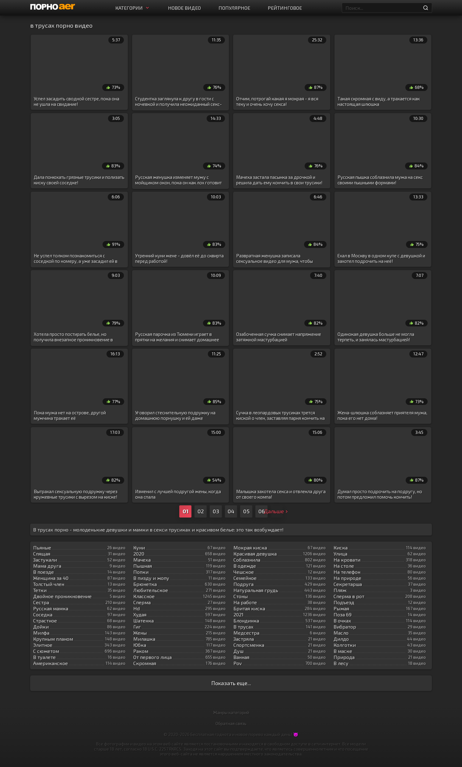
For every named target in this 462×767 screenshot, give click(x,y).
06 (261, 511)
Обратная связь (231, 723)
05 (246, 511)
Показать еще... (231, 683)
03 (216, 511)
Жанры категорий (231, 712)
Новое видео (184, 8)
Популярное (234, 8)
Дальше (277, 511)
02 (201, 511)
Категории (132, 8)
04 (231, 511)
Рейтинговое (285, 8)
